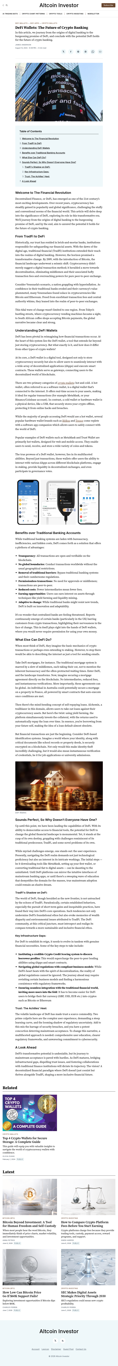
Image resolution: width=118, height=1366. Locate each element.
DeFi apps (34, 23)
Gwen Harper (67, 1240)
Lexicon (45, 1349)
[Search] (7, 5)
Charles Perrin (10, 1307)
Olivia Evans (9, 1156)
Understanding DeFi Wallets (36, 148)
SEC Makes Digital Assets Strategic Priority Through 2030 (83, 1294)
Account (36, 1349)
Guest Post (68, 1349)
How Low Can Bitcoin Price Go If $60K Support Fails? (22, 1294)
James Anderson (23, 45)
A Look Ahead (29, 181)
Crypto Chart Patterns (33, 14)
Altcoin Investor (59, 5)
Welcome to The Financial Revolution (40, 138)
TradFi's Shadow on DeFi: (37, 167)
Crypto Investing (75, 14)
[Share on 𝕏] (63, 51)
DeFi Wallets (21, 23)
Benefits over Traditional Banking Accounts (43, 152)
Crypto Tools (55, 14)
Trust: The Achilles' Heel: (37, 176)
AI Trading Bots (10, 14)
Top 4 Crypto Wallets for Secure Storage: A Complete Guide (25, 1140)
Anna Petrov (9, 1240)
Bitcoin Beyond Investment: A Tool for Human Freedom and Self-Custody (29, 1224)
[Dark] (4, 5)
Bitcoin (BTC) (9, 1218)
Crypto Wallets (49, 23)
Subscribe (108, 5)
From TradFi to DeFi (32, 143)
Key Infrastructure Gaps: (37, 171)
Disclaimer (56, 1349)
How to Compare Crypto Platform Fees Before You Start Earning (85, 1224)
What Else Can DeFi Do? (34, 157)
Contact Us (81, 1349)
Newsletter (93, 14)
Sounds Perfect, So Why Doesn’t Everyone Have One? (49, 162)
